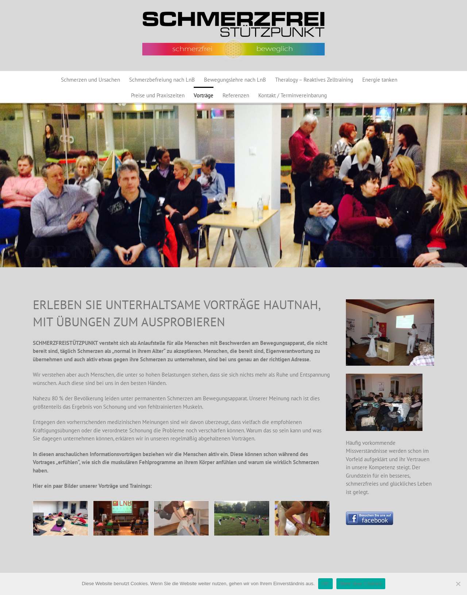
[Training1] (60, 518)
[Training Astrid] (302, 518)
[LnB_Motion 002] (181, 518)
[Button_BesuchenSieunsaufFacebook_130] (369, 514)
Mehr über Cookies (361, 583)
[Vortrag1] (120, 518)
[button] (38, 518)
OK (325, 583)
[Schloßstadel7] (241, 518)
